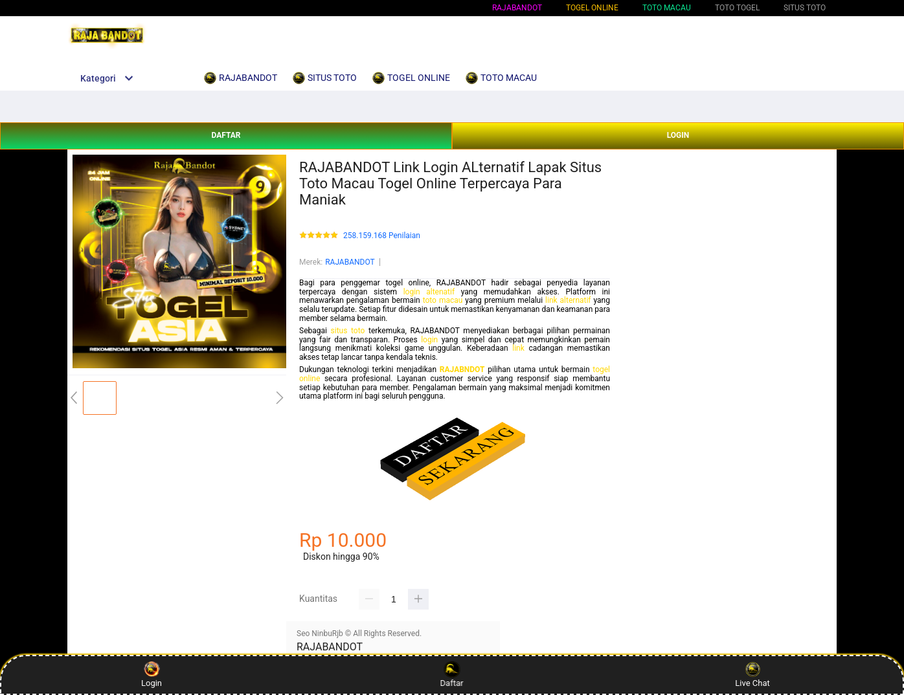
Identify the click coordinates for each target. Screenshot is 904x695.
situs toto (348, 330)
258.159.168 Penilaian (381, 236)
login (429, 339)
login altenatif (429, 291)
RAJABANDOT (517, 7)
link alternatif (568, 300)
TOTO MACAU (666, 7)
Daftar (450, 674)
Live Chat (752, 674)
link (518, 348)
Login (151, 674)
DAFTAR (225, 135)
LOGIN (678, 135)
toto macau (443, 300)
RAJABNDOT (462, 369)
